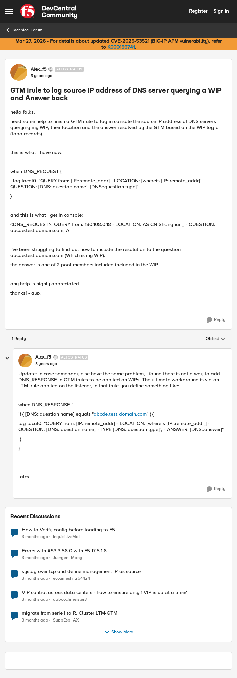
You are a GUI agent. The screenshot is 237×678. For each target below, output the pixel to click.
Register (198, 11)
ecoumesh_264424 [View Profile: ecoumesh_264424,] (71, 578)
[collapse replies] (7, 358)
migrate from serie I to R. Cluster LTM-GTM (69, 613)
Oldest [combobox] (215, 339)
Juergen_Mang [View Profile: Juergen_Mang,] (67, 557)
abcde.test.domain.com (120, 414)
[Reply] (216, 319)
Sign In (221, 11)
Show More (118, 632)
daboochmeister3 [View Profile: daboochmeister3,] (70, 599)
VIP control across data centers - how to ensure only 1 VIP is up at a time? (104, 592)
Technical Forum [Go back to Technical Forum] (23, 30)
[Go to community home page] (48, 11)
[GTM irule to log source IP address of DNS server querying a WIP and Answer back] (46, 364)
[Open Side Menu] (9, 11)
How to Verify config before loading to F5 (68, 530)
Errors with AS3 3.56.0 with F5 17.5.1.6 (64, 551)
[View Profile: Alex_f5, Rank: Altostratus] (18, 72)
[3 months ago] (35, 536)
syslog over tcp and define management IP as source (81, 571)
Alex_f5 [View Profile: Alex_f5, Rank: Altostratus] (38, 69)
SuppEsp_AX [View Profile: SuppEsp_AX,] (66, 620)
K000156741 (121, 47)
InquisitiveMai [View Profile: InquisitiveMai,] (66, 536)
